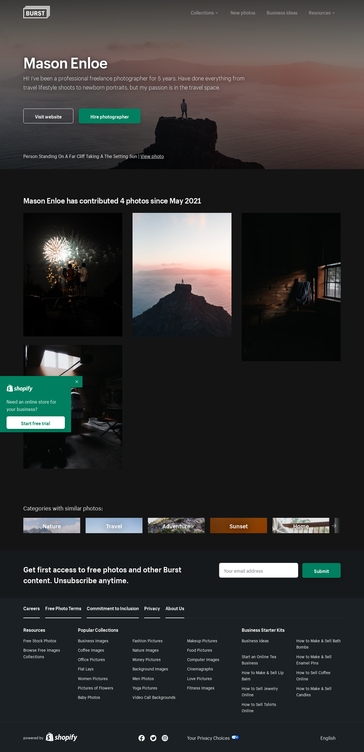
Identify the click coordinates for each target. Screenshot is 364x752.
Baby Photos (89, 697)
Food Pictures (199, 650)
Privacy (152, 607)
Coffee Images (91, 650)
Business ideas (282, 12)
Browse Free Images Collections (41, 653)
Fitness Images (200, 687)
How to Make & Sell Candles (314, 691)
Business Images (93, 640)
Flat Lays (86, 668)
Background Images (150, 668)
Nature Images (146, 650)
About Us (175, 607)
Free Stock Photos (39, 640)
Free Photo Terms (63, 607)
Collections (204, 12)
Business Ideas (255, 640)
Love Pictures (199, 678)
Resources (322, 12)
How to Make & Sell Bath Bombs (318, 643)
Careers (31, 607)
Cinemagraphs (200, 668)
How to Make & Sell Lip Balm (263, 675)
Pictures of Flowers (95, 687)
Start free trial (35, 422)
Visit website (48, 116)
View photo (152, 155)
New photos (243, 12)
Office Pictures (91, 659)
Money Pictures (147, 659)
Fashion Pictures (148, 640)
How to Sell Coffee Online (313, 675)
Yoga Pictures (145, 687)
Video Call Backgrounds (154, 697)
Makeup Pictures (202, 640)
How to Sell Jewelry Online (260, 691)
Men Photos (143, 678)
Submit (321, 570)
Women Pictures (93, 678)
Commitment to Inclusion (113, 607)
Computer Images (203, 659)
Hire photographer (109, 116)
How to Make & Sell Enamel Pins (314, 659)
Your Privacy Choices (213, 737)
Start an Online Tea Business (259, 659)
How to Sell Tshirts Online (259, 707)
